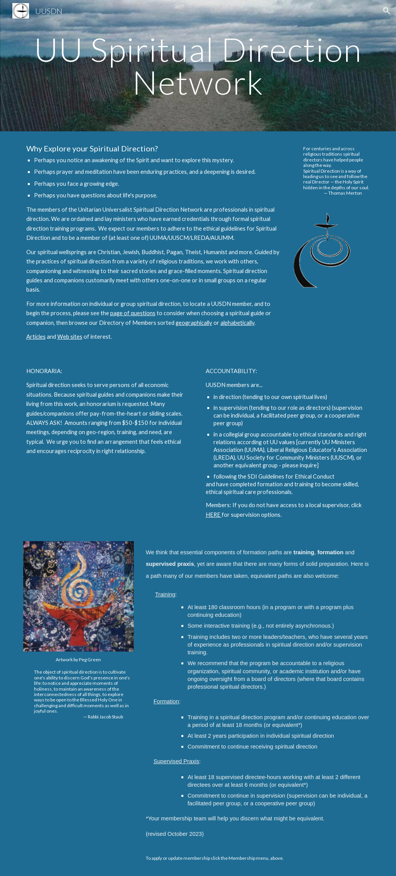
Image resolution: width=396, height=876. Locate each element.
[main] (198, 66)
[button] (386, 11)
